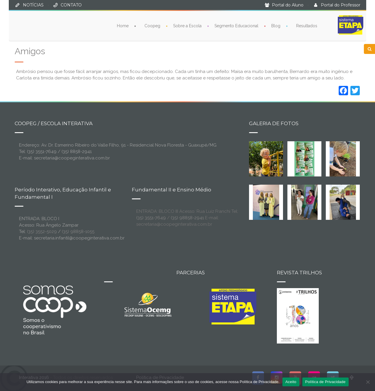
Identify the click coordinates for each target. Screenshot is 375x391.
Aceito (290, 382)
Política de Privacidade (325, 382)
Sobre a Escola (187, 25)
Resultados (306, 25)
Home (123, 25)
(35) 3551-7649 (151, 217)
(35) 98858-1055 (78, 231)
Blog (275, 25)
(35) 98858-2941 (187, 217)
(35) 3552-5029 (42, 231)
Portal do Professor (340, 5)
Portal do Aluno (288, 5)
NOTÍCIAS (33, 5)
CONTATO (71, 5)
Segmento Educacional (236, 25)
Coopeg (152, 25)
